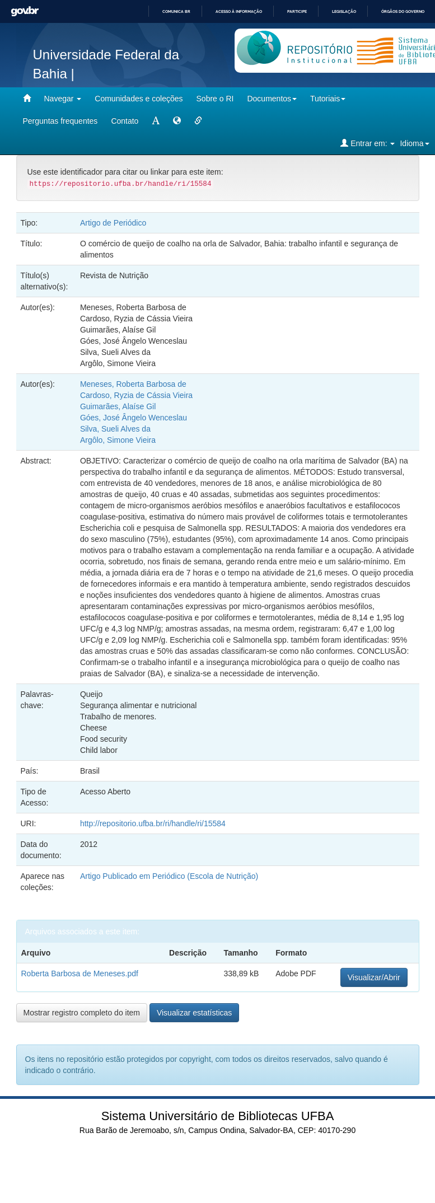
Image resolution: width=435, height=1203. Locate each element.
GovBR (25, 11)
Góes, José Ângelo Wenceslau (133, 417)
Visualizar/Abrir (374, 977)
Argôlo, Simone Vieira (118, 440)
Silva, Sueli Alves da (115, 428)
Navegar (63, 98)
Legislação (344, 11)
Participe (297, 11)
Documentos (272, 98)
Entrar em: (367, 143)
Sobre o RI (215, 98)
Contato (124, 120)
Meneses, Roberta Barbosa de (133, 384)
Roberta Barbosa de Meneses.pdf (79, 973)
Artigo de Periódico (113, 222)
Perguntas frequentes (60, 120)
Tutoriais (327, 98)
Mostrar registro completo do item (82, 1012)
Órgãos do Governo (402, 11)
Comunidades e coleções (139, 98)
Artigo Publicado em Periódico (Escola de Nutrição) (169, 876)
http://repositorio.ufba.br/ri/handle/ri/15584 (153, 823)
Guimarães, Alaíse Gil (118, 406)
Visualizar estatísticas (194, 1012)
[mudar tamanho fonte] (155, 121)
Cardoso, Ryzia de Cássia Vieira (136, 395)
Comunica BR (176, 11)
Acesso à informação (239, 11)
